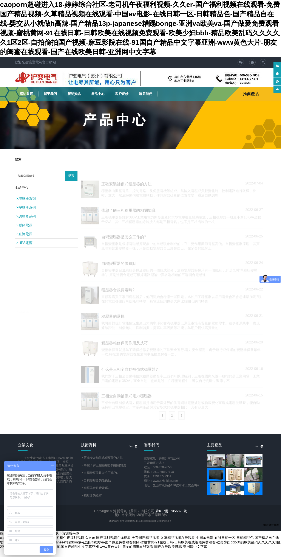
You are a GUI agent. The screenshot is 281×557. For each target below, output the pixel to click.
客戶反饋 (121, 94)
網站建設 (268, 524)
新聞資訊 (74, 94)
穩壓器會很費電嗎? (97, 488)
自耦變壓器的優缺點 (97, 480)
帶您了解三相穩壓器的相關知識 (105, 465)
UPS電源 (27, 243)
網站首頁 (26, 94)
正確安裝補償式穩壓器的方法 (103, 457)
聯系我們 (145, 94)
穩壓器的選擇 (93, 495)
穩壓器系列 (27, 199)
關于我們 (50, 94)
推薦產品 (251, 94)
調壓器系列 (27, 216)
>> (133, 446)
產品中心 (98, 94)
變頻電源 (27, 225)
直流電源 (27, 234)
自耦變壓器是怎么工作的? (101, 473)
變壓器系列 (27, 207)
